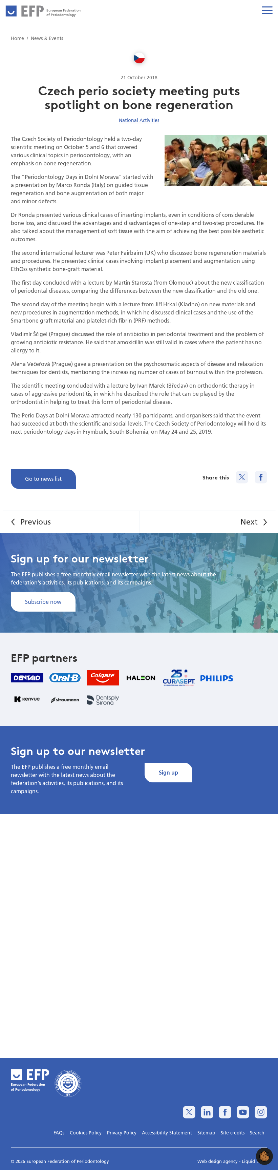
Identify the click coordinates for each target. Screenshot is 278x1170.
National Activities (139, 120)
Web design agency (218, 1161)
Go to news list (43, 478)
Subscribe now (43, 601)
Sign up (168, 772)
